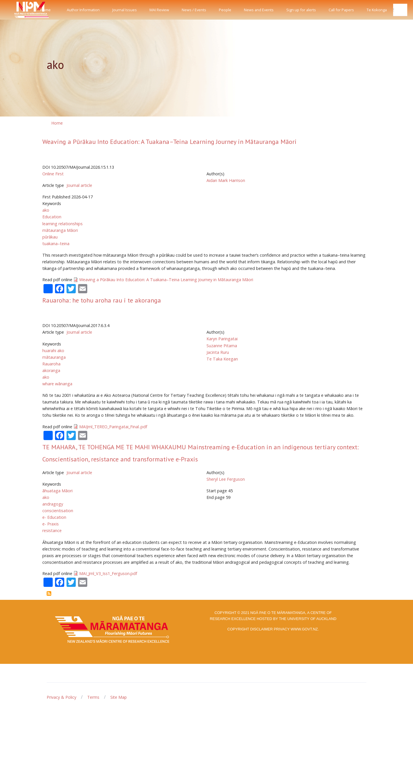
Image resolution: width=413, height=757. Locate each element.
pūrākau (50, 237)
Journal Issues (124, 9)
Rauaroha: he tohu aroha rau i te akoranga (101, 300)
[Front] (17, 9)
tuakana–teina (55, 243)
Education (51, 216)
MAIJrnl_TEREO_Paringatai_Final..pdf (113, 426)
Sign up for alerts (301, 9)
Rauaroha (51, 364)
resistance (52, 530)
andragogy (52, 504)
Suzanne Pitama (221, 345)
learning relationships (62, 223)
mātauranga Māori (60, 230)
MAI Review (159, 9)
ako (45, 210)
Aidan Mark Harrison (225, 180)
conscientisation (57, 510)
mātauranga (54, 357)
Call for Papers (341, 9)
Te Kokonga (377, 9)
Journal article (79, 185)
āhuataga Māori (57, 490)
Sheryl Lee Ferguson (225, 479)
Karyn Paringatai (222, 338)
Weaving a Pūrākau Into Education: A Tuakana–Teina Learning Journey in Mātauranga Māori (169, 142)
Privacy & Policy (61, 697)
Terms (93, 697)
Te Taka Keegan (222, 359)
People (225, 9)
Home (45, 9)
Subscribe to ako (49, 593)
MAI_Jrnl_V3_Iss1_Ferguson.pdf (108, 573)
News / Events (194, 9)
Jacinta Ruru (217, 352)
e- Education (54, 517)
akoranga (51, 370)
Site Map (118, 697)
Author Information (83, 9)
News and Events (259, 9)
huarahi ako (53, 350)
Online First (53, 173)
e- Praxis (50, 524)
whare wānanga (57, 383)
